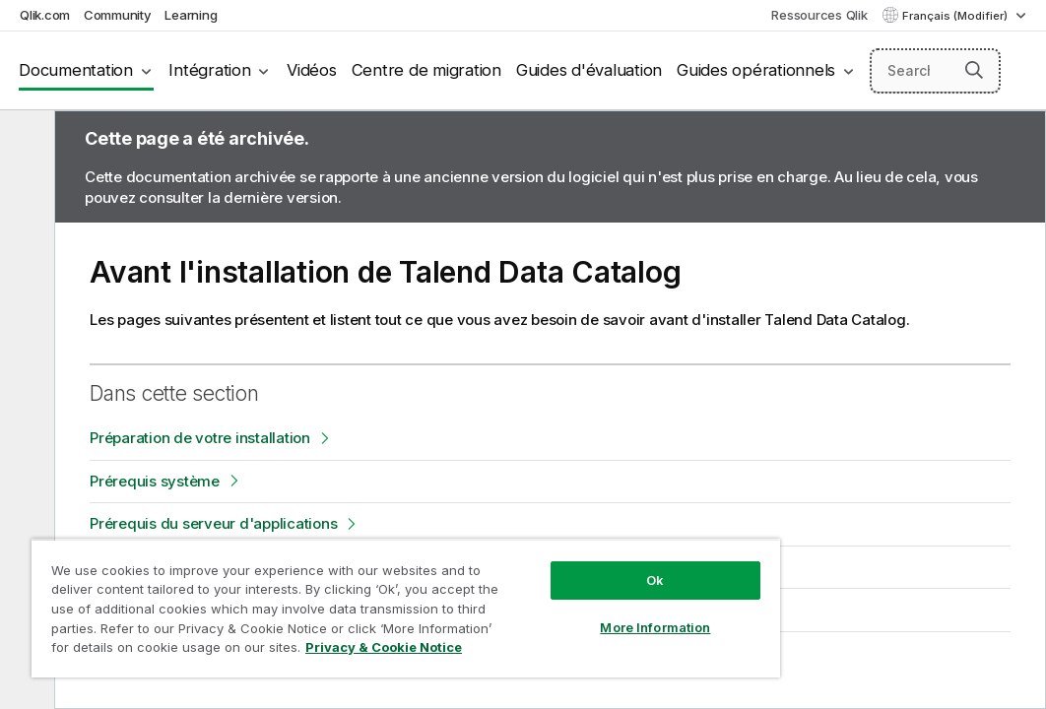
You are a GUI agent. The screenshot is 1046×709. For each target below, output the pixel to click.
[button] (974, 70)
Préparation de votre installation (200, 437)
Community (118, 15)
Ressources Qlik (819, 15)
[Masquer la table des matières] (24, 141)
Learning (190, 15)
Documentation (76, 70)
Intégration (209, 70)
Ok (535, 545)
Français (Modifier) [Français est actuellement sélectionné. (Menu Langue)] (956, 16)
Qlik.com (45, 15)
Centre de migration (426, 70)
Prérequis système (155, 481)
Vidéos (312, 70)
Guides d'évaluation (589, 70)
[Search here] (936, 71)
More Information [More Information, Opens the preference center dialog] (535, 593)
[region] (335, 590)
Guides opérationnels (756, 70)
